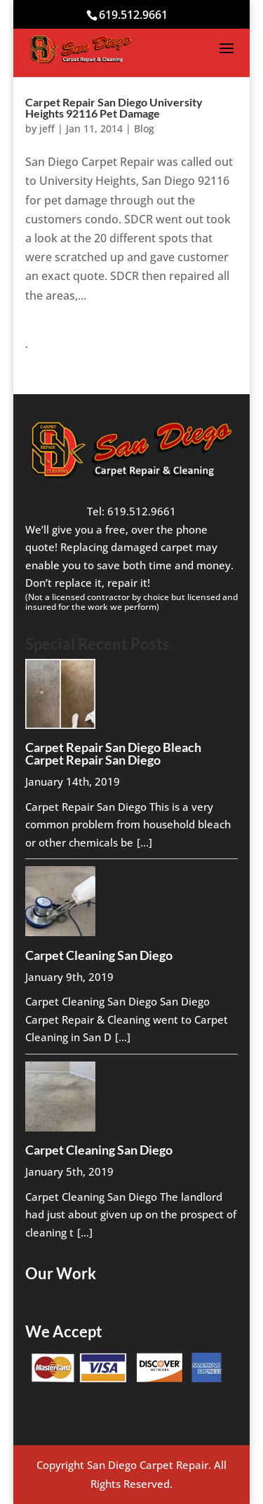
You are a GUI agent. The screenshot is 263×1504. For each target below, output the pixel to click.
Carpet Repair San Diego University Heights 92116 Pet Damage (114, 107)
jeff (47, 128)
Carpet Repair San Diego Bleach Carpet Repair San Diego (113, 753)
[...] (144, 842)
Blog (144, 128)
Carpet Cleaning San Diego (99, 955)
